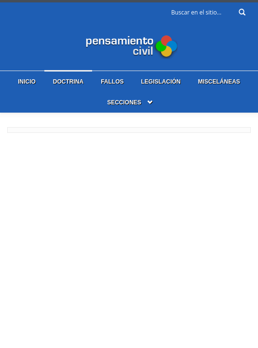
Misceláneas (219, 81)
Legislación (160, 81)
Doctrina (68, 81)
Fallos (112, 81)
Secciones (124, 102)
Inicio (27, 81)
